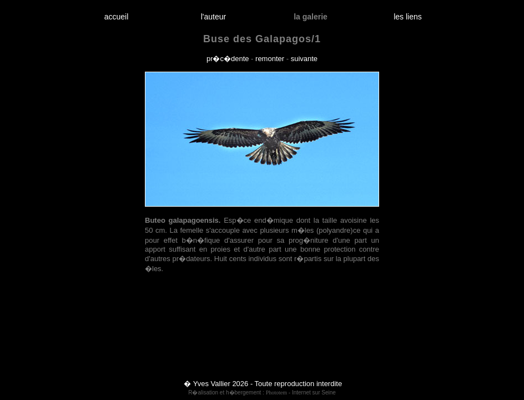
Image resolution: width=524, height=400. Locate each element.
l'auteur (213, 16)
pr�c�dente (227, 58)
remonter (269, 58)
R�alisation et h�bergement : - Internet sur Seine (262, 392)
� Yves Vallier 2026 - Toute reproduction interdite (263, 383)
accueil (116, 16)
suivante (304, 58)
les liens (408, 16)
